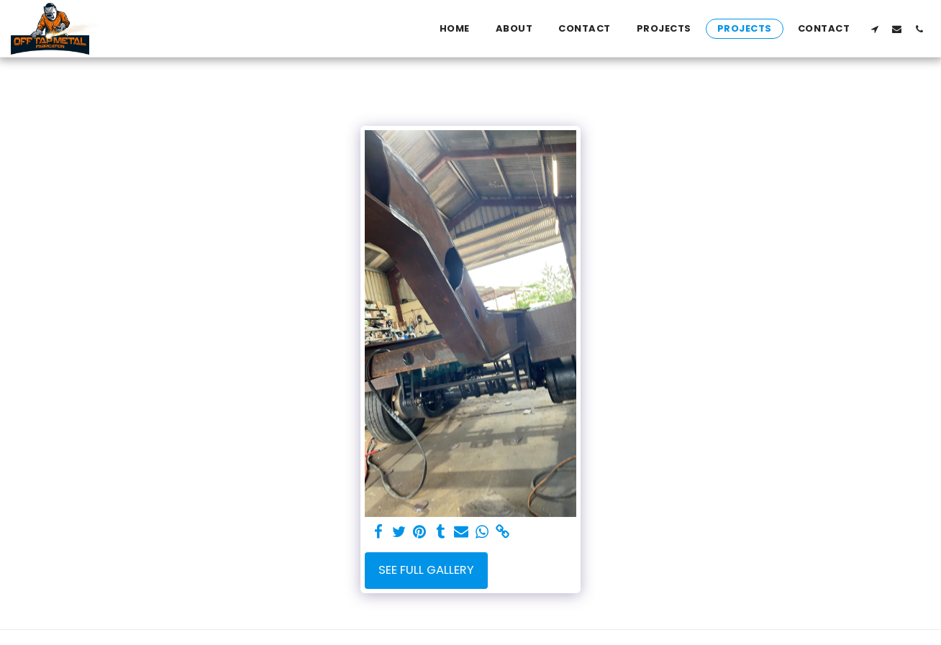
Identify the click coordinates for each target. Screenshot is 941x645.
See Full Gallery (426, 570)
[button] (874, 29)
